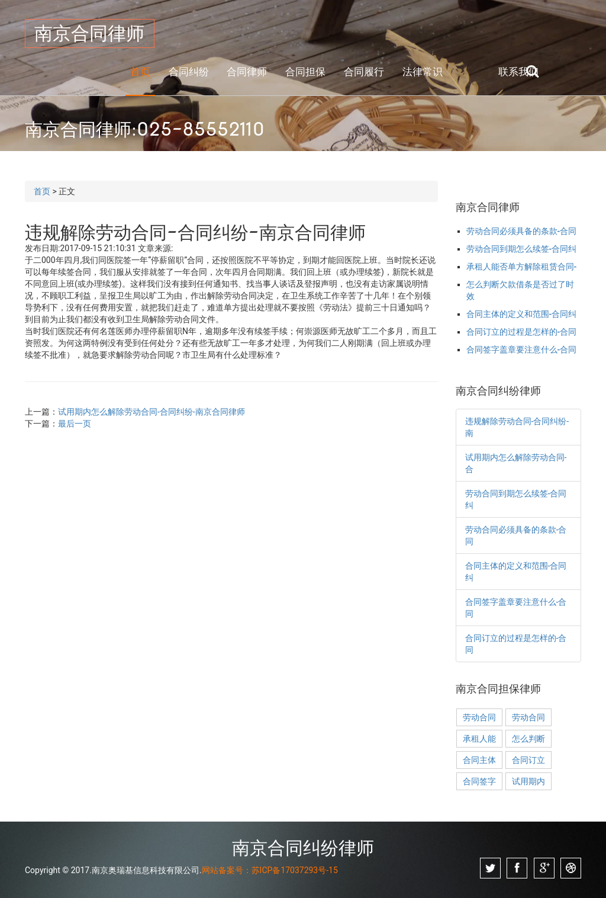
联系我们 (518, 72)
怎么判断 (528, 738)
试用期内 (528, 781)
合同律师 (247, 72)
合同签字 (479, 781)
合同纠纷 (189, 72)
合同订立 (528, 760)
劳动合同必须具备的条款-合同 (521, 231)
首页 (140, 72)
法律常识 (422, 72)
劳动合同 (479, 717)
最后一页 (74, 423)
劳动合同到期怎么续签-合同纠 (521, 249)
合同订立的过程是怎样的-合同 (521, 331)
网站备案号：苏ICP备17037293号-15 (270, 870)
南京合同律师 (89, 33)
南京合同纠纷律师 (303, 847)
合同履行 (364, 72)
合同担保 (305, 72)
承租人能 (479, 738)
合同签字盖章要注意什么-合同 (521, 349)
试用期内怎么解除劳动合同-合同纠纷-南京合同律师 (151, 411)
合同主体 (479, 760)
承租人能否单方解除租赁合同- (521, 266)
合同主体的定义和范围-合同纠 (521, 314)
